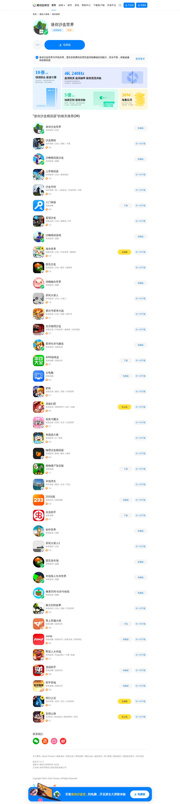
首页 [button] (35, 14)
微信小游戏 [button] (44, 14)
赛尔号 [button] (69, 314)
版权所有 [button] (98, 756)
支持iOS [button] (49, 717)
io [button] (56, 438)
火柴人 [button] (63, 298)
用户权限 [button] (108, 756)
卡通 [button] (68, 143)
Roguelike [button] (59, 655)
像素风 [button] (63, 221)
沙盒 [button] (57, 143)
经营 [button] (57, 422)
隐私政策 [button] (117, 756)
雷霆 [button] (60, 438)
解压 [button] (63, 267)
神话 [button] (76, 717)
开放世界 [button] (72, 190)
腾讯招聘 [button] (79, 756)
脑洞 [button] (68, 453)
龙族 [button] (73, 407)
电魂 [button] (73, 655)
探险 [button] (63, 143)
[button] (41, 5)
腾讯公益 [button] (89, 756)
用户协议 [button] (140, 756)
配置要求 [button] (140, 58)
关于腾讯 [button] (37, 756)
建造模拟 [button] (64, 174)
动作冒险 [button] (49, 143)
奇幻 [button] (67, 407)
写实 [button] (80, 190)
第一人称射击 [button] (61, 190)
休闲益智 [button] (49, 174)
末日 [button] (63, 701)
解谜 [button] (57, 453)
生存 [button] (63, 422)
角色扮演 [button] (49, 314)
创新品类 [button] (49, 221)
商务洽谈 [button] (70, 756)
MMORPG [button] (59, 407)
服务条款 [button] (60, 756)
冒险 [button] (63, 314)
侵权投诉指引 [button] (128, 756)
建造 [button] (57, 391)
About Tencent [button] (48, 756)
